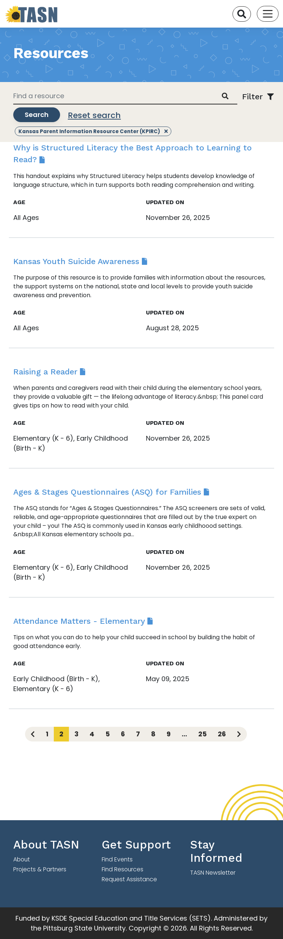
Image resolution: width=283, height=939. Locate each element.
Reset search (94, 115)
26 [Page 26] (222, 734)
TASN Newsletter (212, 872)
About (21, 859)
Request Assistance (129, 879)
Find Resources (122, 869)
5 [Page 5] (107, 734)
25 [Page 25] (202, 734)
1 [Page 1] (47, 734)
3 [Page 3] (76, 734)
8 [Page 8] (153, 734)
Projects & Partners (39, 869)
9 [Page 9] (169, 734)
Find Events (117, 859)
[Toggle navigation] (268, 14)
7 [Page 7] (138, 734)
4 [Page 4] (92, 734)
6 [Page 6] (123, 734)
